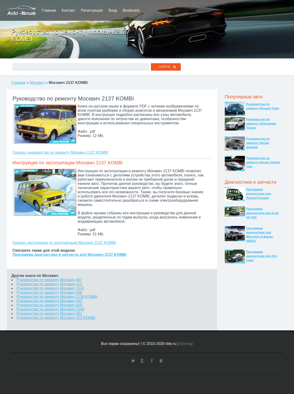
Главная (49, 10)
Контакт (68, 10)
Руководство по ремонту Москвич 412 (49, 284)
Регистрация (92, 10)
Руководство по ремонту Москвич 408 (49, 292)
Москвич (37, 83)
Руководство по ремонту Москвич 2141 (50, 288)
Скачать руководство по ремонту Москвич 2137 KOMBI (60, 152)
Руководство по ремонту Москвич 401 (49, 313)
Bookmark (131, 10)
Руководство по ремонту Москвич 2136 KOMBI (57, 297)
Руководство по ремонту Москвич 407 (49, 280)
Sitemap (186, 344)
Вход (113, 10)
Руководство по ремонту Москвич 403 (49, 301)
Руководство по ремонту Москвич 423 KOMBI (56, 318)
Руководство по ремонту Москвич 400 (49, 305)
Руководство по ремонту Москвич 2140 (50, 309)
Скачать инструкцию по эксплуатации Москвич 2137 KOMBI (64, 243)
